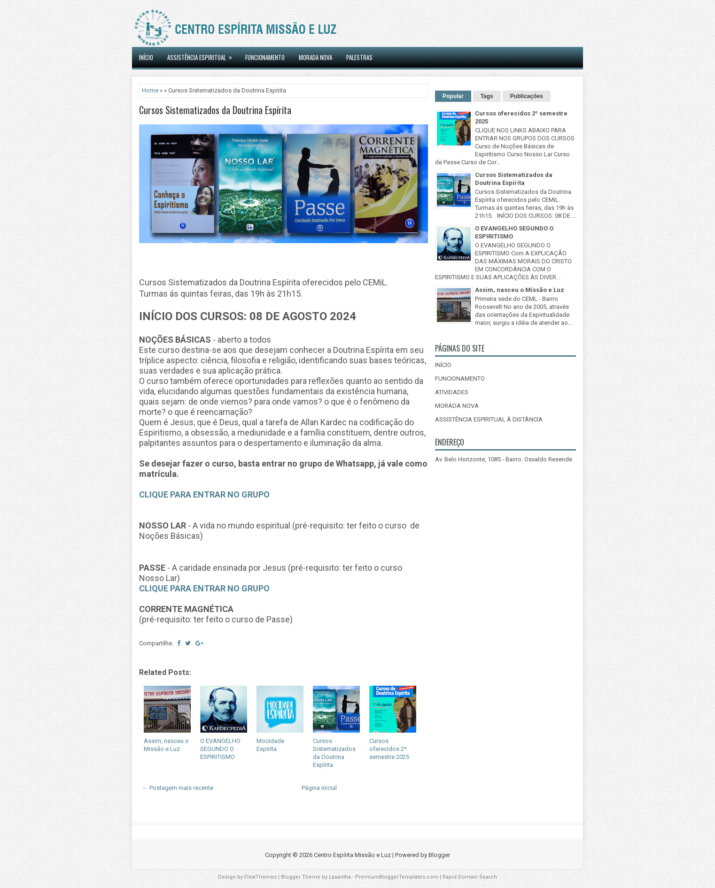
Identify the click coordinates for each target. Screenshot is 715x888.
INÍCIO (146, 57)
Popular (453, 96)
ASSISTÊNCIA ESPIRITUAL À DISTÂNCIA (489, 419)
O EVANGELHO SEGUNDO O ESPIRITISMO (220, 748)
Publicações (526, 96)
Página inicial (319, 787)
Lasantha (340, 877)
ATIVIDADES (451, 392)
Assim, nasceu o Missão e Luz (166, 744)
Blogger (439, 854)
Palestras (359, 57)
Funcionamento (265, 57)
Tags (487, 96)
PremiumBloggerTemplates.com (396, 877)
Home (150, 90)
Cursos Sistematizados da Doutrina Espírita (215, 110)
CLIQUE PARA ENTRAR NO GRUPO (204, 494)
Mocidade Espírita (270, 744)
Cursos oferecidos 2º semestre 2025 (389, 748)
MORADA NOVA (315, 57)
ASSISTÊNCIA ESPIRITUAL (202, 54)
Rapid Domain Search (470, 877)
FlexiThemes (260, 877)
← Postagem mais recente (177, 787)
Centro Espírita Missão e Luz (352, 854)
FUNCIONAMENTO (460, 378)
